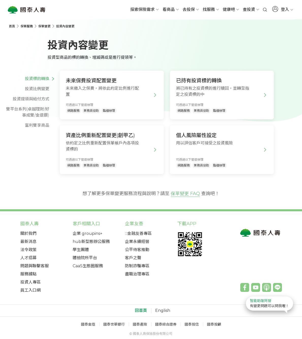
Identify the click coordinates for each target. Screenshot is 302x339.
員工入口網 (30, 290)
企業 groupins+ (87, 233)
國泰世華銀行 (114, 324)
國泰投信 (192, 324)
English (162, 311)
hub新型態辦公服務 (91, 241)
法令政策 (28, 249)
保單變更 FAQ (185, 193)
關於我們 (28, 233)
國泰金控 (88, 324)
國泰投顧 (214, 324)
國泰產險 (140, 324)
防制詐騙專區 (137, 265)
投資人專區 (30, 282)
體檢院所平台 (85, 257)
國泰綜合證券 (166, 324)
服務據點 (28, 274)
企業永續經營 (137, 241)
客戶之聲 (133, 257)
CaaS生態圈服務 (88, 265)
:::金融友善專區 (138, 233)
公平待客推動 (137, 249)
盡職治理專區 (137, 274)
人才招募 (28, 257)
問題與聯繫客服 (34, 265)
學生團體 (81, 249)
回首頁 (141, 311)
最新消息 (28, 241)
